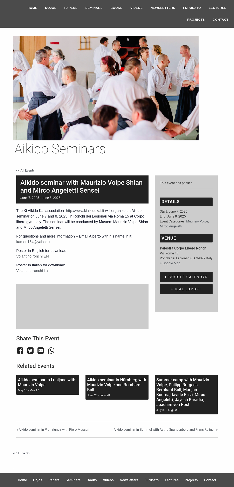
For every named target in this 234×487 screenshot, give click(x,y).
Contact (220, 19)
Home (32, 7)
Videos (136, 7)
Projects (196, 19)
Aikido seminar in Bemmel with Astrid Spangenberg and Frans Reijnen (165, 430)
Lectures (217, 7)
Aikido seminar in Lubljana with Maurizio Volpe (46, 382)
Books (116, 7)
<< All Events (25, 170)
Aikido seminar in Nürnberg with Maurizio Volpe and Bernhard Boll (116, 384)
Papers (70, 7)
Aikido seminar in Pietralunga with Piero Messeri (52, 430)
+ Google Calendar (186, 277)
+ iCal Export (186, 289)
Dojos (51, 7)
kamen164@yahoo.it (33, 242)
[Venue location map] (82, 305)
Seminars (94, 7)
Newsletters (163, 7)
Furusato (192, 7)
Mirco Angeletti (171, 226)
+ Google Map (170, 263)
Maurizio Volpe (197, 221)
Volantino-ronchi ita (32, 271)
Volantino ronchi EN (32, 256)
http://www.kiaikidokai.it (85, 211)
